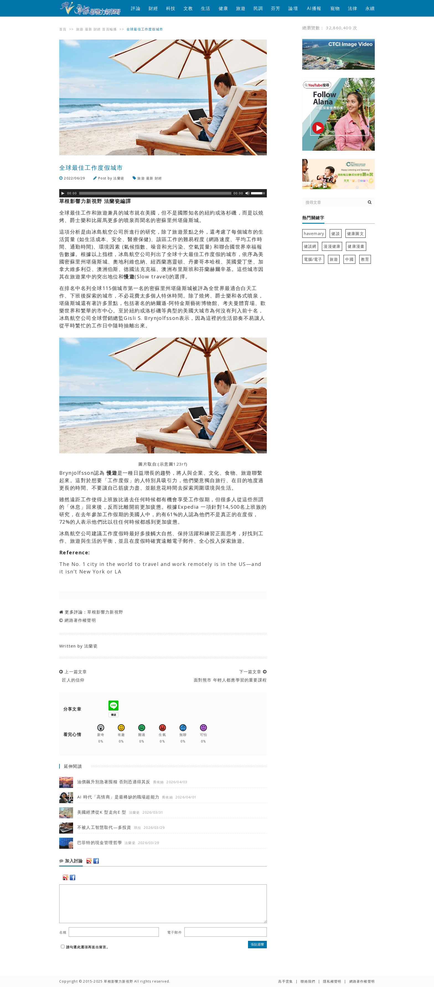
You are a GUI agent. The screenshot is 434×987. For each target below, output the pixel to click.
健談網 (310, 246)
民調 (258, 8)
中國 (349, 259)
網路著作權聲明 (80, 620)
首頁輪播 (109, 29)
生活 (205, 8)
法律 (352, 8)
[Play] (63, 193)
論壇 (293, 8)
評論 (135, 8)
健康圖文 (355, 233)
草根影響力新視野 (105, 612)
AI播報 (314, 8)
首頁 (62, 29)
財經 (153, 8)
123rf (179, 464)
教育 (365, 259)
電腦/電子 (313, 259)
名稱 (62, 932)
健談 (335, 233)
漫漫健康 (332, 246)
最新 (88, 29)
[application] (163, 193)
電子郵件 (174, 932)
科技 (170, 8)
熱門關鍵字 (313, 217)
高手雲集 (285, 981)
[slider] (155, 193)
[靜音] (247, 193)
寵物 (335, 8)
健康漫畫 (356, 246)
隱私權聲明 (332, 981)
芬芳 (275, 8)
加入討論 (71, 860)
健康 (223, 8)
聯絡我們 (308, 981)
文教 (188, 8)
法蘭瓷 (118, 178)
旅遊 (241, 8)
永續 (370, 8)
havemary (314, 233)
